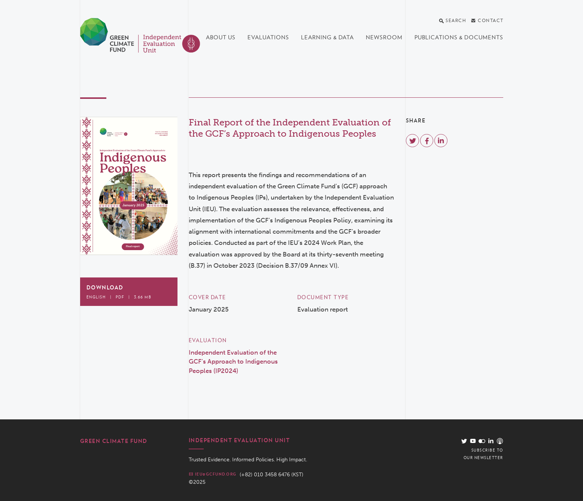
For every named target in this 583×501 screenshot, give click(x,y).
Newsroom (384, 37)
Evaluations (268, 37)
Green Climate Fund (114, 441)
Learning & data (327, 37)
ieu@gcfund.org (213, 474)
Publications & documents (459, 37)
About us (221, 37)
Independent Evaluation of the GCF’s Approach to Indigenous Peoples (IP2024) (233, 361)
